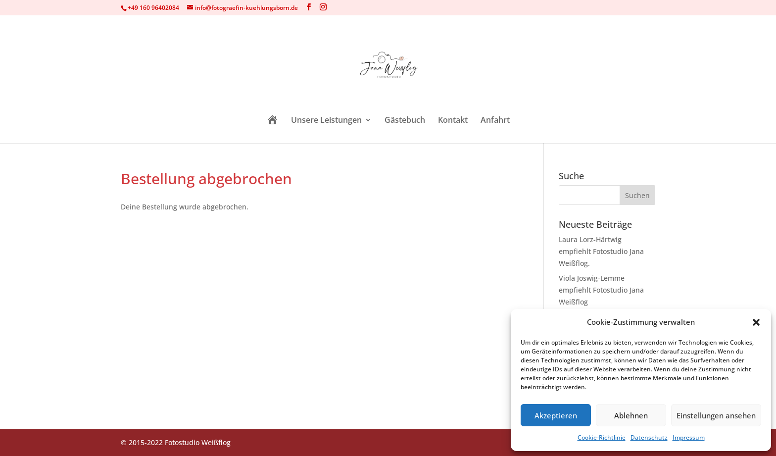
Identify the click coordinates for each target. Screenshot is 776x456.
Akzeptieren (555, 415)
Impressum (689, 437)
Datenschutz (649, 437)
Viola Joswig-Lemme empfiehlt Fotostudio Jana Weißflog (601, 289)
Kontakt (453, 120)
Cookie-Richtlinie (602, 437)
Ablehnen (631, 415)
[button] (756, 322)
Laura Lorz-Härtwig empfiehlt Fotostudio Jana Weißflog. (601, 251)
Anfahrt (495, 120)
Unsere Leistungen (326, 120)
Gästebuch (405, 120)
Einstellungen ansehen (716, 415)
